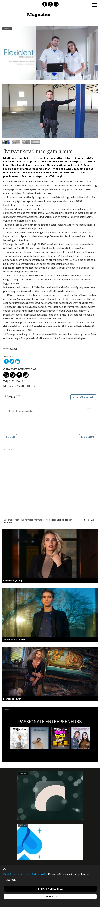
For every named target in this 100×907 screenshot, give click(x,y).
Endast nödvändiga (50, 888)
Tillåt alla (50, 896)
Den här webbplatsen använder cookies (25, 874)
